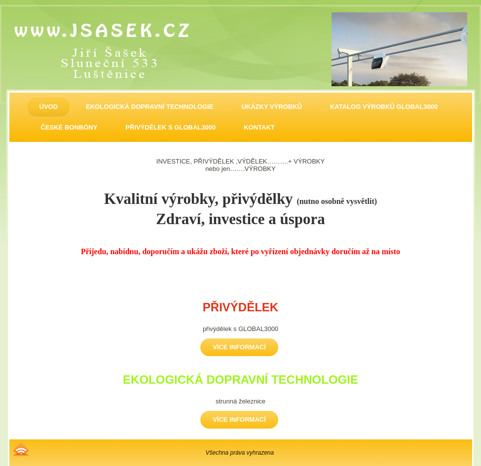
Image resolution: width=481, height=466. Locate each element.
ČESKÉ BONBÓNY (69, 127)
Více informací (239, 347)
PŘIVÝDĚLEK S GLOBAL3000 (170, 127)
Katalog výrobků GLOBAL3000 (384, 106)
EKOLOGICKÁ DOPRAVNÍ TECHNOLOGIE (149, 106)
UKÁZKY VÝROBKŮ (271, 106)
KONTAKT (259, 127)
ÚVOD (48, 106)
